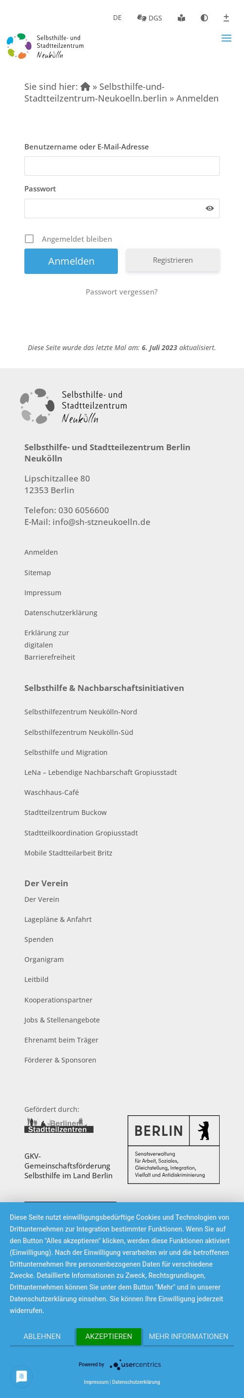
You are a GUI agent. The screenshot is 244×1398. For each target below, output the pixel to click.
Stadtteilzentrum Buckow (65, 812)
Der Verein (41, 899)
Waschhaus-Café (51, 792)
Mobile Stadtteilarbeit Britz (68, 852)
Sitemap (37, 572)
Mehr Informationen (188, 1336)
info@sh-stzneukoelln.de (101, 521)
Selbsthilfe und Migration (66, 752)
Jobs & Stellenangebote (62, 1019)
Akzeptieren (108, 1336)
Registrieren (173, 260)
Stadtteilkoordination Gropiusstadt (81, 832)
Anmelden (41, 552)
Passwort (40, 188)
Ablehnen (41, 1336)
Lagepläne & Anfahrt (58, 919)
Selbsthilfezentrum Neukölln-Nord (80, 711)
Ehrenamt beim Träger (61, 1039)
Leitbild (36, 979)
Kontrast (204, 17)
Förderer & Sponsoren (60, 1059)
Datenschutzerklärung (60, 612)
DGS (149, 17)
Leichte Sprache (181, 17)
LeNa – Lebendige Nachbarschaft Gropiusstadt (100, 772)
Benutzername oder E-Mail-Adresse (86, 146)
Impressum (42, 592)
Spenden (39, 939)
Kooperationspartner (58, 999)
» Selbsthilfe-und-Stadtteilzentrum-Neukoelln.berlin (95, 92)
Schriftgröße (226, 17)
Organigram (44, 959)
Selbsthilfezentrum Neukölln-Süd (78, 732)
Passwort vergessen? (122, 291)
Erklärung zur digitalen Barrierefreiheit (49, 645)
